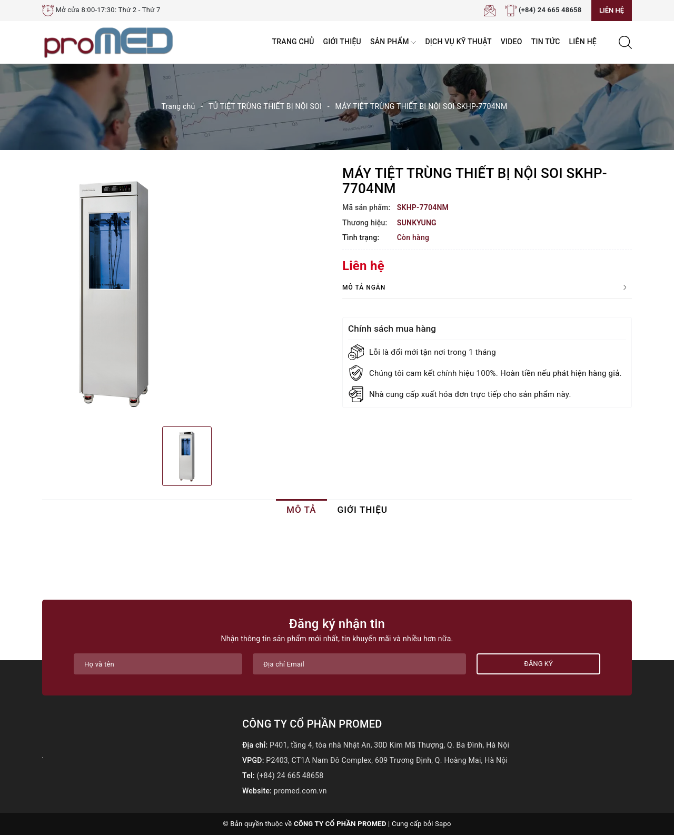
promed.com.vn (300, 791)
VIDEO (511, 41)
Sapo (443, 824)
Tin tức (545, 41)
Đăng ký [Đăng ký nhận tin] (538, 664)
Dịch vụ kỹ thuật (458, 41)
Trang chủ (293, 41)
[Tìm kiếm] (625, 41)
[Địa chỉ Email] (359, 663)
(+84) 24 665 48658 (550, 10)
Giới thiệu (342, 41)
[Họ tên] (158, 663)
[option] (187, 292)
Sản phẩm (393, 42)
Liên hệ (611, 10)
